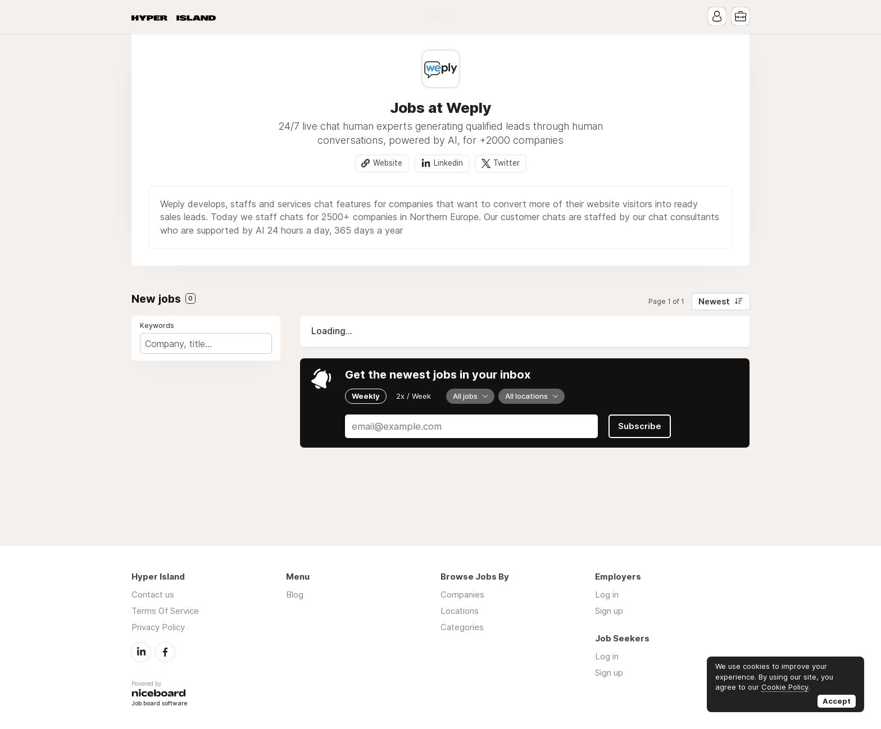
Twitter (506, 162)
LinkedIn (141, 652)
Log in (607, 594)
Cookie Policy (785, 686)
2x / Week (413, 395)
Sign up (609, 610)
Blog (440, 16)
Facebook (165, 652)
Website (387, 162)
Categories (462, 627)
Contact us (152, 594)
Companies (462, 594)
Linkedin (448, 162)
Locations (459, 610)
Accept (837, 700)
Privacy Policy (158, 627)
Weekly (366, 395)
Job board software (159, 704)
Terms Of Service (165, 610)
